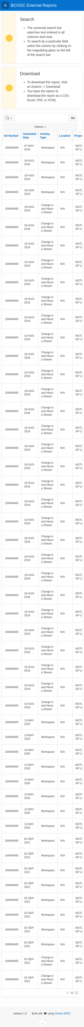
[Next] (76, 993)
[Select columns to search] (9, 118)
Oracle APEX (63, 1019)
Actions (40, 127)
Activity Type (45, 135)
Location (65, 135)
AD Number (11, 135)
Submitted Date (29, 135)
